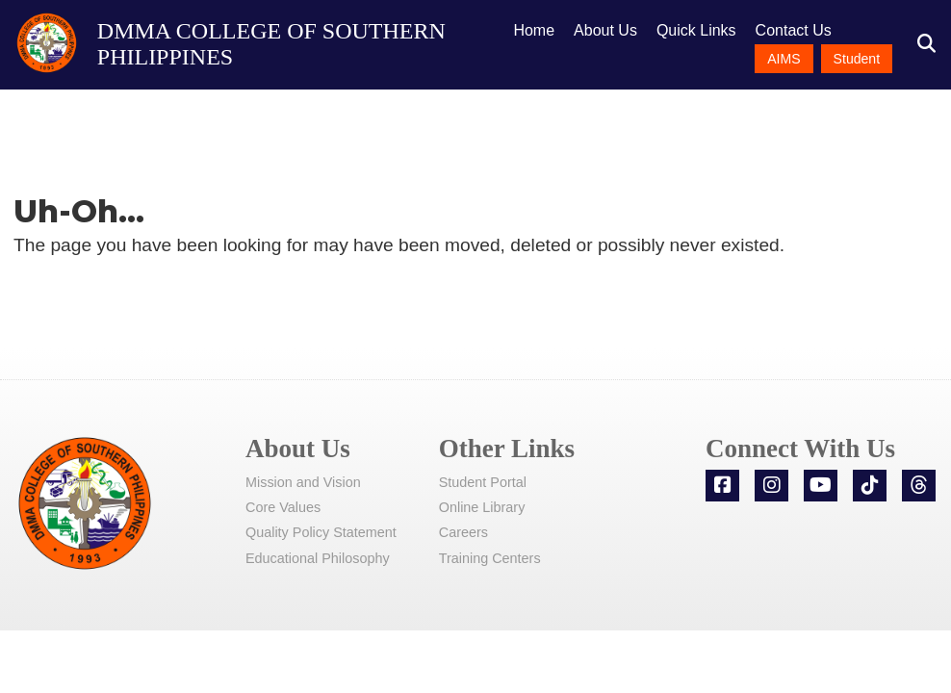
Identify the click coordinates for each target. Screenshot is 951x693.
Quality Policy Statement (321, 532)
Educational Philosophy (317, 558)
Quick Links (696, 30)
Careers (463, 532)
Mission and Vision (303, 482)
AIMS (783, 58)
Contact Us (794, 30)
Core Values (283, 507)
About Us (605, 30)
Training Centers (490, 558)
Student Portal (483, 482)
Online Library (482, 507)
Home (533, 30)
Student (857, 58)
